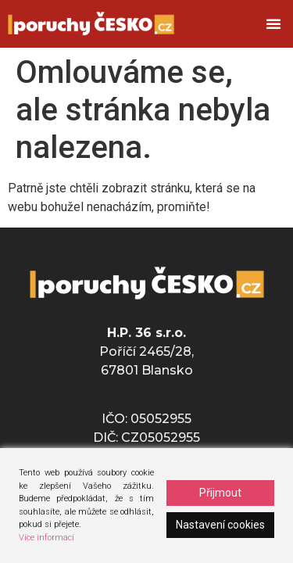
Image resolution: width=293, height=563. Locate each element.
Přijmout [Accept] (220, 492)
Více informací (46, 538)
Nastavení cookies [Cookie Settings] (220, 524)
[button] (273, 23)
